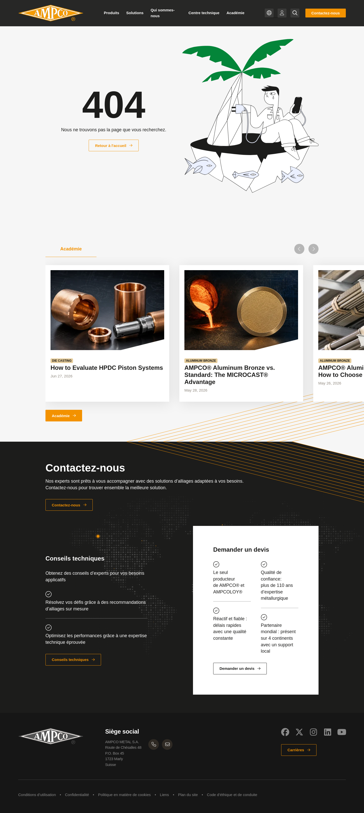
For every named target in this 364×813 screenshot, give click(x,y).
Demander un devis (237, 668)
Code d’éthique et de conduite (232, 795)
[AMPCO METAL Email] (167, 744)
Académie (61, 416)
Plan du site (188, 795)
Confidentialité (77, 795)
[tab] (70, 249)
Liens (164, 795)
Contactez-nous (325, 13)
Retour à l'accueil (110, 145)
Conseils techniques (70, 659)
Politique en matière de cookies (124, 795)
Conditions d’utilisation (37, 795)
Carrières (295, 750)
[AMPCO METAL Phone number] (153, 744)
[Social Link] (285, 732)
